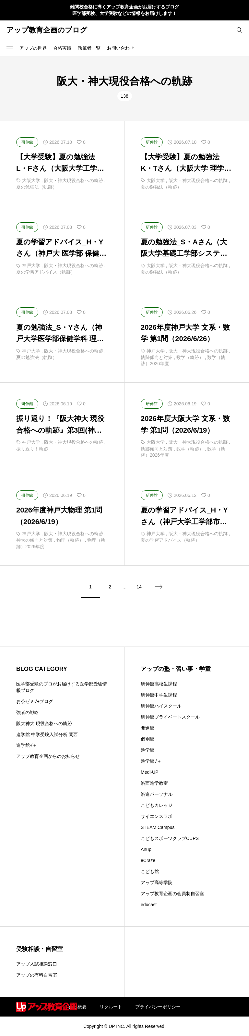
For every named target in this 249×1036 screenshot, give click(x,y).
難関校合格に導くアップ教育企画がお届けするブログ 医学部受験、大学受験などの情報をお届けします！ (124, 10)
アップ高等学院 (156, 882)
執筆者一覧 (89, 48)
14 (139, 586)
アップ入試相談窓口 (36, 964)
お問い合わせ (120, 48)
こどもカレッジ (156, 805)
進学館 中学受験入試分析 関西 (47, 734)
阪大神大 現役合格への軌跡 (44, 723)
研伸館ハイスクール (161, 706)
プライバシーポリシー (158, 1006)
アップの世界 (33, 48)
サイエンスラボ (156, 816)
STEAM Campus (157, 827)
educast (149, 904)
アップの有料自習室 (36, 975)
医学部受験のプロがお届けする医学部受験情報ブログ (61, 687)
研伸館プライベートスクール (170, 717)
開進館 (147, 728)
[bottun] (239, 30)
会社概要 (77, 1006)
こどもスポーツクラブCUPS (170, 838)
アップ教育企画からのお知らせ (48, 756)
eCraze (148, 860)
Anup (146, 849)
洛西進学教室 (154, 783)
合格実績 (62, 48)
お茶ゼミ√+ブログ (34, 701)
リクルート (111, 1006)
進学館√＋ (26, 745)
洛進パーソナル (156, 794)
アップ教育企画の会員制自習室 (172, 893)
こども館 (150, 871)
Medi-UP (149, 772)
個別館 (147, 739)
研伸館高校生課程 (159, 683)
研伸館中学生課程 (159, 694)
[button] (9, 48)
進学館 (147, 750)
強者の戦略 (27, 712)
